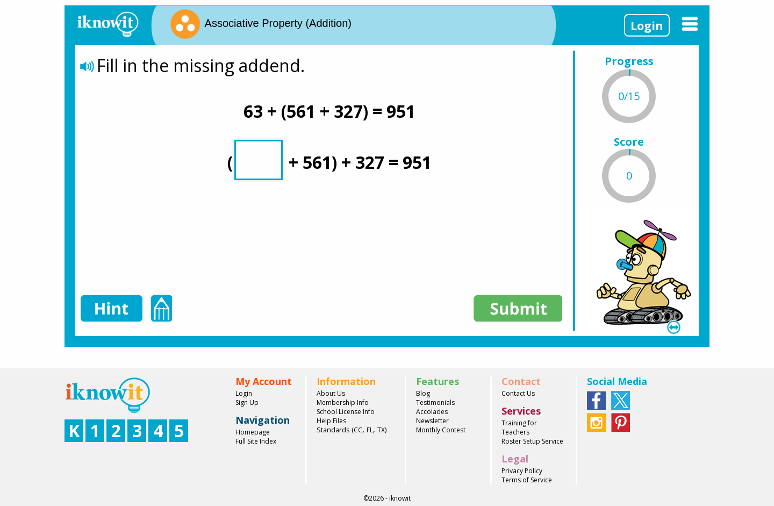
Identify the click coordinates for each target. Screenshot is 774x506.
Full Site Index (255, 441)
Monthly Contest (440, 429)
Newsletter (432, 420)
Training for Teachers (519, 427)
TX (381, 429)
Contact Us (518, 393)
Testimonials (435, 402)
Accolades (432, 411)
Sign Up (247, 402)
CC (358, 429)
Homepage (252, 432)
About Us (331, 393)
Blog (423, 393)
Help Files (331, 420)
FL (370, 429)
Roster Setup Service (532, 441)
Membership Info (343, 402)
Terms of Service (526, 479)
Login (646, 25)
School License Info (346, 411)
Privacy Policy (521, 470)
